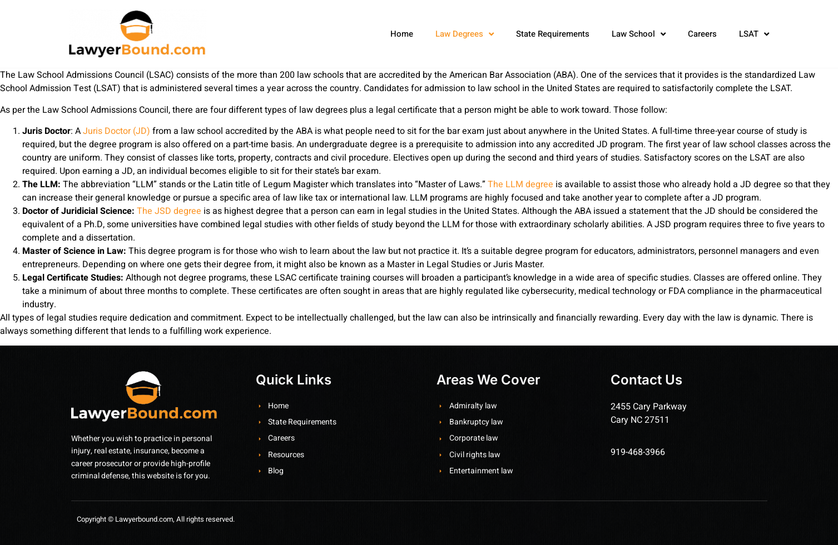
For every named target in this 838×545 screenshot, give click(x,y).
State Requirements (552, 34)
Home (401, 34)
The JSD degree (169, 211)
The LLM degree (520, 184)
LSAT (754, 34)
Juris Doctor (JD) (116, 131)
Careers (702, 34)
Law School (639, 34)
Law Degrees (464, 34)
